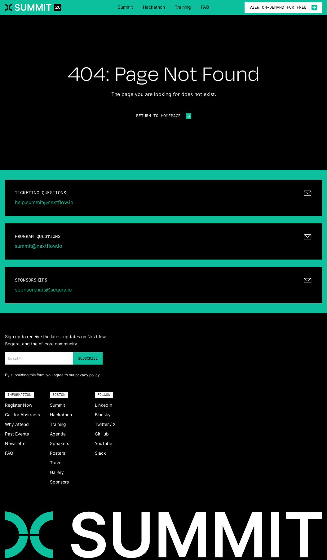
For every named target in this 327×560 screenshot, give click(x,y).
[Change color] (3, 316)
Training (183, 7)
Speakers (59, 443)
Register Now (18, 405)
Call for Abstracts (22, 414)
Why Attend (17, 424)
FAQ (205, 7)
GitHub (102, 433)
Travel (56, 462)
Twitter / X (105, 424)
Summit (125, 7)
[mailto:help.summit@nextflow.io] (163, 198)
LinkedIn (103, 405)
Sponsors (59, 481)
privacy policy (87, 375)
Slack (100, 453)
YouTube (103, 443)
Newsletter (16, 443)
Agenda (58, 433)
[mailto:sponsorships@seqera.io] (163, 285)
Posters (57, 453)
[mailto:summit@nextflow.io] (163, 241)
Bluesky (103, 414)
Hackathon (154, 7)
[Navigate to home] (33, 7)
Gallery (57, 472)
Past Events (17, 433)
